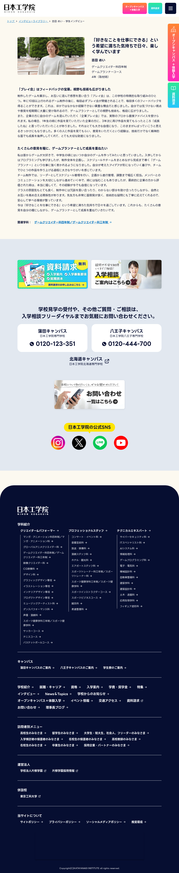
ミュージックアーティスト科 (40, 604)
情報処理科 (128, 554)
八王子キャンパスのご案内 (79, 668)
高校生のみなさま (33, 733)
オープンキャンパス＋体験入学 (41, 700)
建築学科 (126, 583)
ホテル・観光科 (81, 560)
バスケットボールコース (38, 643)
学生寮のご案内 (115, 668)
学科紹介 (23, 524)
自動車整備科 (129, 577)
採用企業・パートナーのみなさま (107, 745)
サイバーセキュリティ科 (135, 537)
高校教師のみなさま (126, 739)
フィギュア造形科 (131, 606)
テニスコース (32, 637)
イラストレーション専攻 (38, 586)
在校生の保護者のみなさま (87, 739)
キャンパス (25, 661)
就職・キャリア (52, 687)
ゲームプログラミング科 (135, 560)
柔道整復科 (79, 609)
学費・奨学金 (120, 687)
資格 (76, 687)
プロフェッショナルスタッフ (88, 531)
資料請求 (135, 700)
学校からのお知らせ (93, 693)
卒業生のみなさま (65, 745)
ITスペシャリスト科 (132, 543)
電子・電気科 (129, 566)
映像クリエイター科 (36, 563)
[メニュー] (170, 8)
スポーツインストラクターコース (91, 592)
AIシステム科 (129, 549)
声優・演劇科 (32, 615)
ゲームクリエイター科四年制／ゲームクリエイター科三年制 (73, 222)
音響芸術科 (79, 543)
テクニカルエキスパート (134, 531)
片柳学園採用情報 (65, 771)
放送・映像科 (80, 549)
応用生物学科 (129, 600)
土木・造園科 (129, 595)
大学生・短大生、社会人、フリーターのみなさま (116, 733)
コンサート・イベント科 (86, 537)
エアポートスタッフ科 (85, 566)
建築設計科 (128, 589)
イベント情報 (82, 700)
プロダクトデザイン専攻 (38, 598)
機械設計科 (128, 572)
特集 (142, 687)
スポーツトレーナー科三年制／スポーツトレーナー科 (92, 574)
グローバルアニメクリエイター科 (43, 547)
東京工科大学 (30, 796)
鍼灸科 (77, 604)
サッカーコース (33, 631)
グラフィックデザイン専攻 (39, 580)
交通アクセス (110, 700)
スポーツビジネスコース (86, 598)
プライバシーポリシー (65, 822)
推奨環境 (138, 822)
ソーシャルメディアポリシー (106, 822)
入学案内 (95, 687)
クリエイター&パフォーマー (39, 531)
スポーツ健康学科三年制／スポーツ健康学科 (44, 623)
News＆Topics (58, 693)
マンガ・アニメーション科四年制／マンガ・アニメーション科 (44, 539)
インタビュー (28, 693)
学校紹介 (25, 687)
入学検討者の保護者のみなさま (41, 739)
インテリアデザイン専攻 (38, 592)
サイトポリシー (31, 822)
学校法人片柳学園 (33, 771)
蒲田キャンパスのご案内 (37, 668)
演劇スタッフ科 (81, 554)
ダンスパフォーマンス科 (38, 609)
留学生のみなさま (65, 733)
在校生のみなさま (33, 745)
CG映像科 (30, 569)
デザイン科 (31, 575)
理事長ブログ (57, 707)
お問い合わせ (28, 707)
